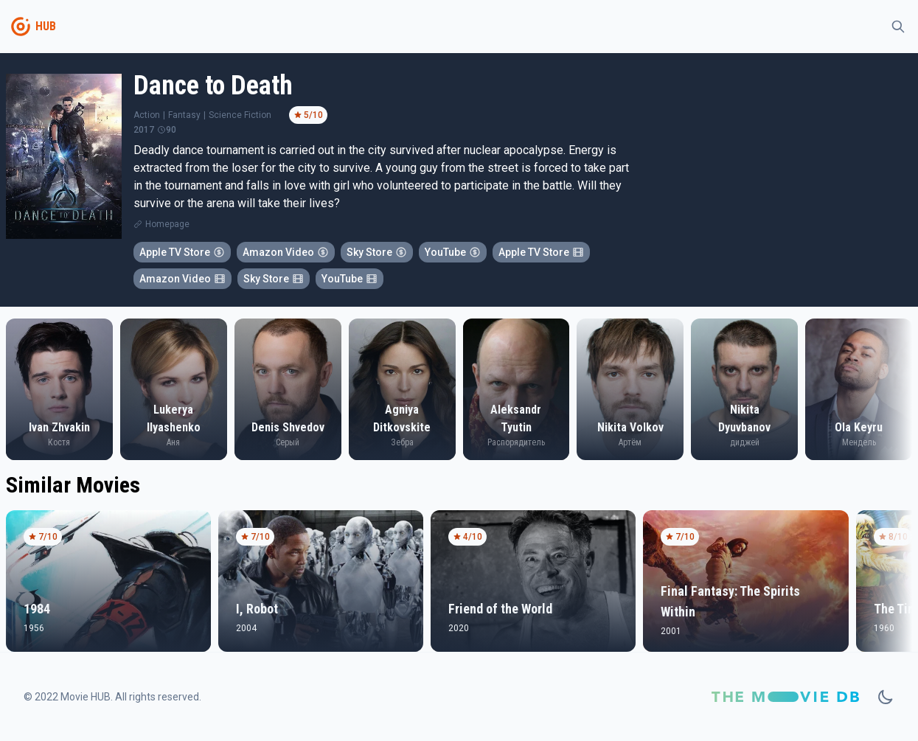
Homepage (167, 224)
